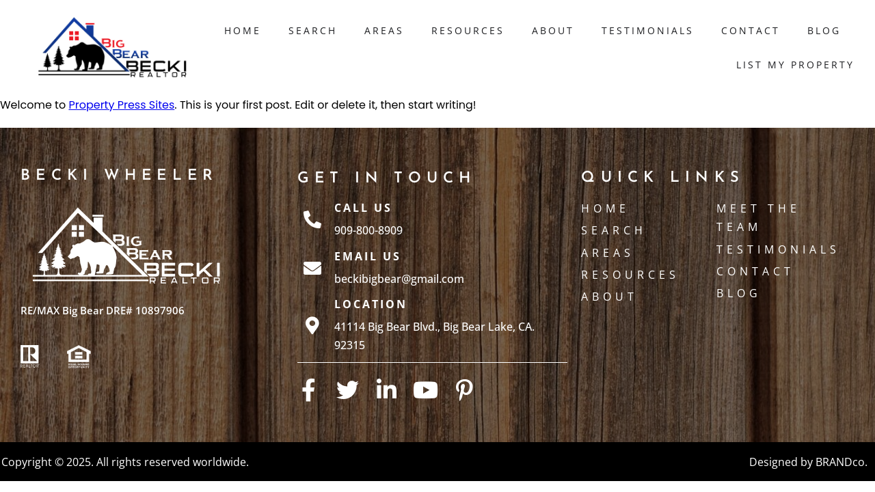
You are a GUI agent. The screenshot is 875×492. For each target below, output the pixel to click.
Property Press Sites (121, 105)
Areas (384, 30)
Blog (824, 30)
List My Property (795, 64)
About (553, 30)
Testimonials (648, 30)
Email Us (367, 256)
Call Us (363, 207)
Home (242, 30)
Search (312, 30)
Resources (467, 30)
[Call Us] (312, 219)
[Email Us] (312, 268)
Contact (750, 30)
